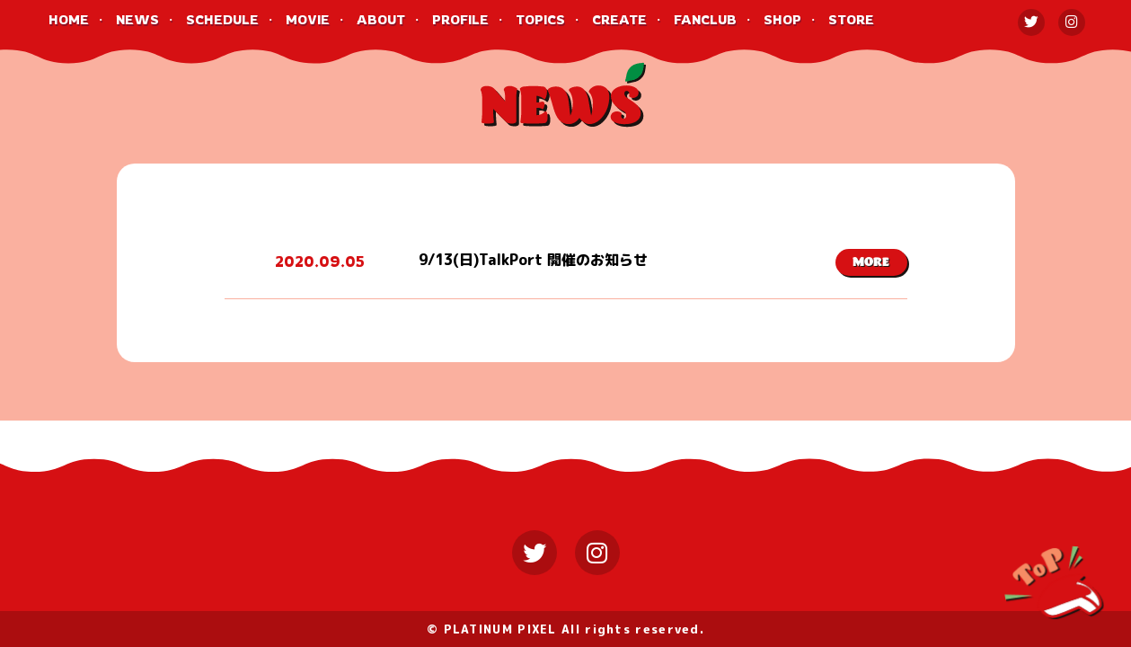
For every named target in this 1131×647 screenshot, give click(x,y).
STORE (851, 19)
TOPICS (540, 19)
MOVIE (308, 19)
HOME (69, 19)
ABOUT (381, 19)
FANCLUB (705, 19)
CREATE (619, 19)
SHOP (782, 19)
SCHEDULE (222, 19)
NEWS (137, 19)
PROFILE (460, 19)
